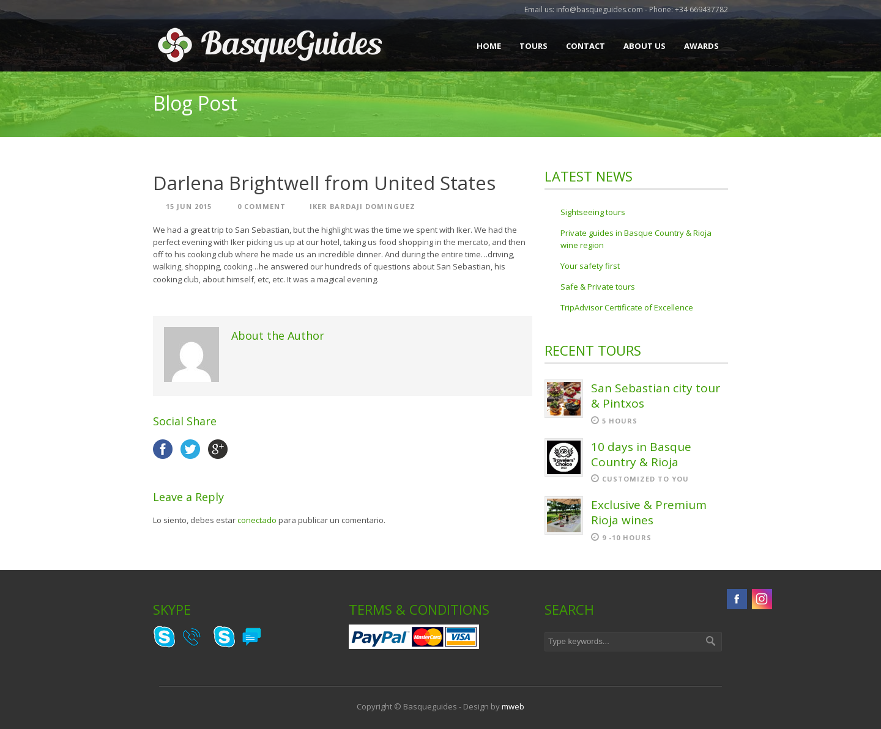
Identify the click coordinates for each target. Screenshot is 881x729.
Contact (585, 45)
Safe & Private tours (597, 286)
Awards (701, 45)
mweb (513, 706)
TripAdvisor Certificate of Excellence (626, 307)
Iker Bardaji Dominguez (362, 206)
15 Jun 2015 (189, 206)
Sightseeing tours (592, 212)
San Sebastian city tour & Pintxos (655, 395)
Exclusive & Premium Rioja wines (649, 512)
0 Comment (261, 206)
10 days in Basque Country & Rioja (641, 454)
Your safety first (590, 265)
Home (489, 45)
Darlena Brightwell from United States (324, 183)
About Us (644, 45)
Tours (533, 45)
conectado (257, 520)
